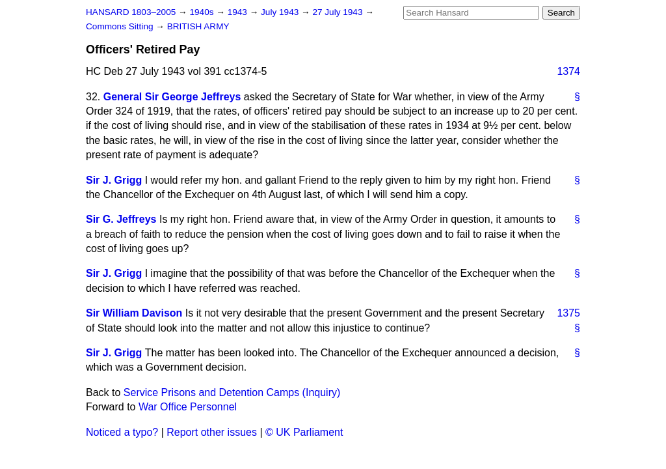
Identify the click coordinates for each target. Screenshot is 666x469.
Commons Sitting (120, 26)
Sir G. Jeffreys (121, 219)
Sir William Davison (134, 313)
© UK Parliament (304, 432)
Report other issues (211, 432)
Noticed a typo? (122, 432)
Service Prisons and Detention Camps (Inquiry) (232, 392)
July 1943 (281, 12)
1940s (202, 12)
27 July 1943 (338, 12)
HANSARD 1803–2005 (131, 12)
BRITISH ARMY (198, 26)
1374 (568, 71)
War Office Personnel (188, 406)
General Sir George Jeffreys (172, 96)
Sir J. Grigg (114, 180)
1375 (568, 313)
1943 (239, 12)
